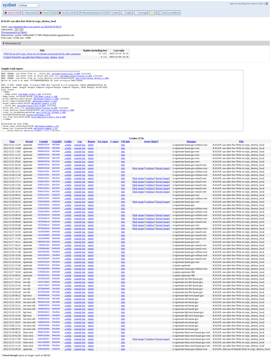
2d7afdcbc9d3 (44, 278)
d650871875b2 (44, 332)
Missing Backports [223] (93, 12)
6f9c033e (56, 262)
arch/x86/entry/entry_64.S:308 (48, 126)
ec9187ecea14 (44, 262)
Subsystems (29, 12)
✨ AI (153, 12)
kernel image (162, 168)
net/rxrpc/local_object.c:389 (92, 80)
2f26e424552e (44, 201)
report (91, 145)
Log (80, 141)
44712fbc (56, 295)
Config (67, 141)
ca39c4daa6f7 (44, 339)
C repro (114, 141)
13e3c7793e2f (44, 282)
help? (155, 141)
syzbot (9, 4)
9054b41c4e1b (44, 299)
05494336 (56, 215)
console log (79, 145)
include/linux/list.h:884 (66, 74)
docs (261, 3)
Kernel (29, 141)
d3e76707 (56, 158)
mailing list (243, 3)
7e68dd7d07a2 (44, 305)
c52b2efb (56, 195)
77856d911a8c (44, 245)
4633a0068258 (44, 295)
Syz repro (103, 141)
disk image (138, 168)
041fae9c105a (44, 268)
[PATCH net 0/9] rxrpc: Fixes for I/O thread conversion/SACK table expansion (42, 54)
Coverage (141, 12)
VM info (125, 141)
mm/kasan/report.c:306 (46, 104)
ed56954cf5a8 (44, 242)
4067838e (56, 145)
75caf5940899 (44, 232)
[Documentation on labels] (14, 32)
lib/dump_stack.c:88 (29, 99)
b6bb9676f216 (44, 145)
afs (16, 29)
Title (241, 141)
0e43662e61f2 (44, 312)
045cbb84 (56, 325)
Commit (43, 141)
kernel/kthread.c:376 (38, 123)
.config (67, 145)
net (21, 29)
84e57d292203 (44, 252)
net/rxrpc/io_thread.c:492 (51, 121)
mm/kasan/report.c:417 (44, 107)
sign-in (233, 3)
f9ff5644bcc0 (44, 215)
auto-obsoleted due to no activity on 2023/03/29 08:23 (35, 26)
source (254, 3)
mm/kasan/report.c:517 (43, 110)
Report (91, 141)
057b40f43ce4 (44, 265)
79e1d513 (56, 252)
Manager (191, 141)
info (123, 145)
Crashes (114, 12)
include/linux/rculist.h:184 (76, 77)
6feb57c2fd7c (44, 171)
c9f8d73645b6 (44, 325)
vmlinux (150, 168)
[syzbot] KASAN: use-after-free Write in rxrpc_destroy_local (34, 57)
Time (12, 141)
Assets (147, 141)
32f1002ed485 (44, 289)
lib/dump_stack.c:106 (45, 101)
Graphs (127, 12)
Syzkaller (57, 141)
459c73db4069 (44, 342)
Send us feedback (169, 12)
